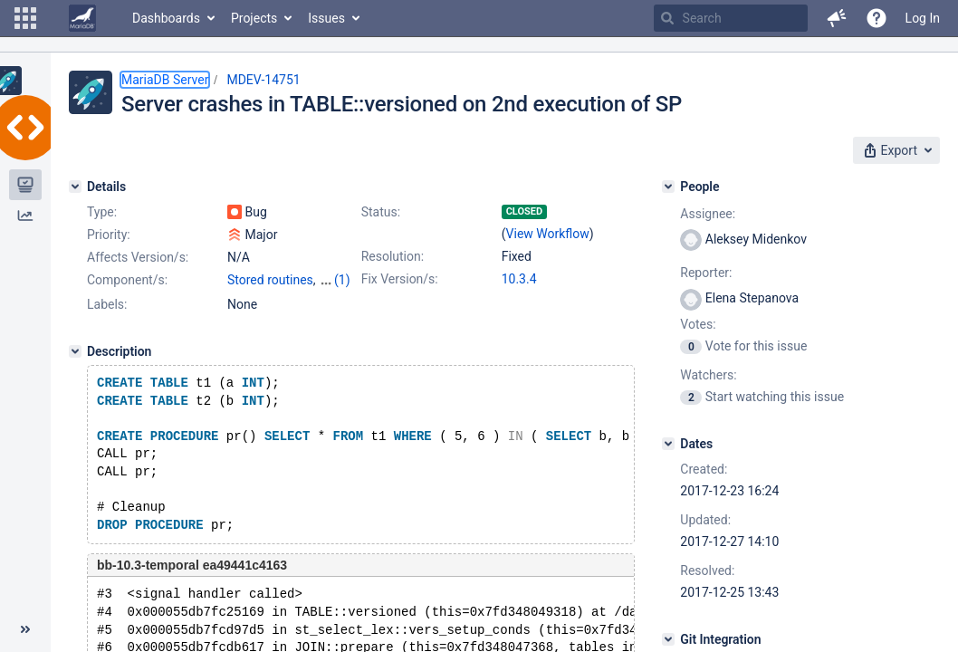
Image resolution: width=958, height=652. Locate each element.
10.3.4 (519, 279)
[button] (25, 18)
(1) (342, 280)
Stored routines (270, 280)
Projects (254, 18)
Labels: (107, 304)
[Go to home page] (82, 18)
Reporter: (706, 272)
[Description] (75, 351)
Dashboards (166, 18)
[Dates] (668, 443)
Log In (922, 18)
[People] (668, 186)
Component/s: (127, 280)
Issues (326, 18)
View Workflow (547, 233)
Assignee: (707, 213)
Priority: (108, 234)
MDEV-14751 (263, 79)
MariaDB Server (164, 79)
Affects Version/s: (137, 257)
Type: (102, 212)
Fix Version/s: (399, 279)
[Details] (75, 186)
